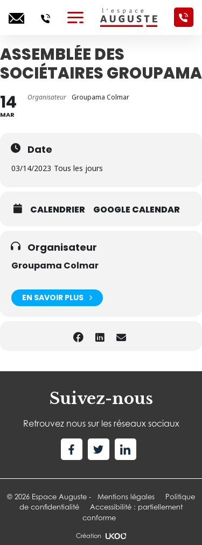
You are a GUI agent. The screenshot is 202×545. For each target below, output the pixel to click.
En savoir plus (57, 298)
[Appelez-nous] (45, 17)
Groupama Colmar (55, 265)
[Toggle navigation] (75, 17)
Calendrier (57, 210)
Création (101, 536)
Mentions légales (126, 496)
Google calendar (136, 210)
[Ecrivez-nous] (16, 17)
